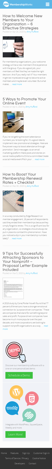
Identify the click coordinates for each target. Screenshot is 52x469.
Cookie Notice (39, 458)
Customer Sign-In (41, 453)
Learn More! (15, 434)
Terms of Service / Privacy (17, 458)
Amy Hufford (32, 31)
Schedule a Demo (19, 375)
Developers (20, 463)
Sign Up (26, 453)
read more (17, 84)
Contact (32, 463)
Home (4, 453)
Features (15, 453)
